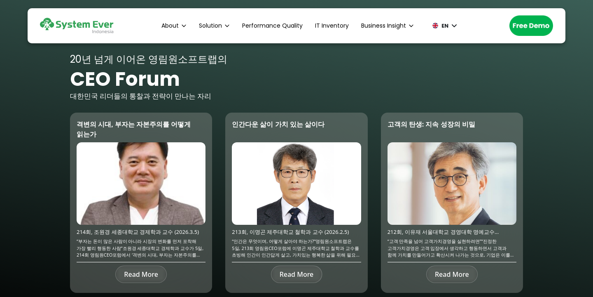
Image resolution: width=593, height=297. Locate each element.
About (174, 25)
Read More (141, 274)
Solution (214, 25)
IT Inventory (332, 25)
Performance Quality (272, 25)
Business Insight (387, 25)
